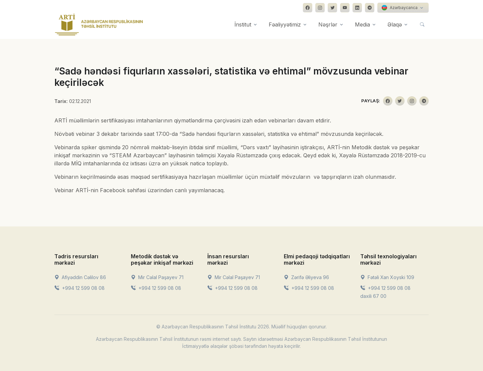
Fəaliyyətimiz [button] (285, 24)
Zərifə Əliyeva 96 (306, 277)
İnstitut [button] (242, 24)
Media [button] (362, 24)
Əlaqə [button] (394, 24)
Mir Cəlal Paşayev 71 (157, 277)
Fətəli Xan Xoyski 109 (387, 277)
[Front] (99, 24)
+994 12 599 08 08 (79, 288)
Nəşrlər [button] (327, 24)
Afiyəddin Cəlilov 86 (80, 277)
